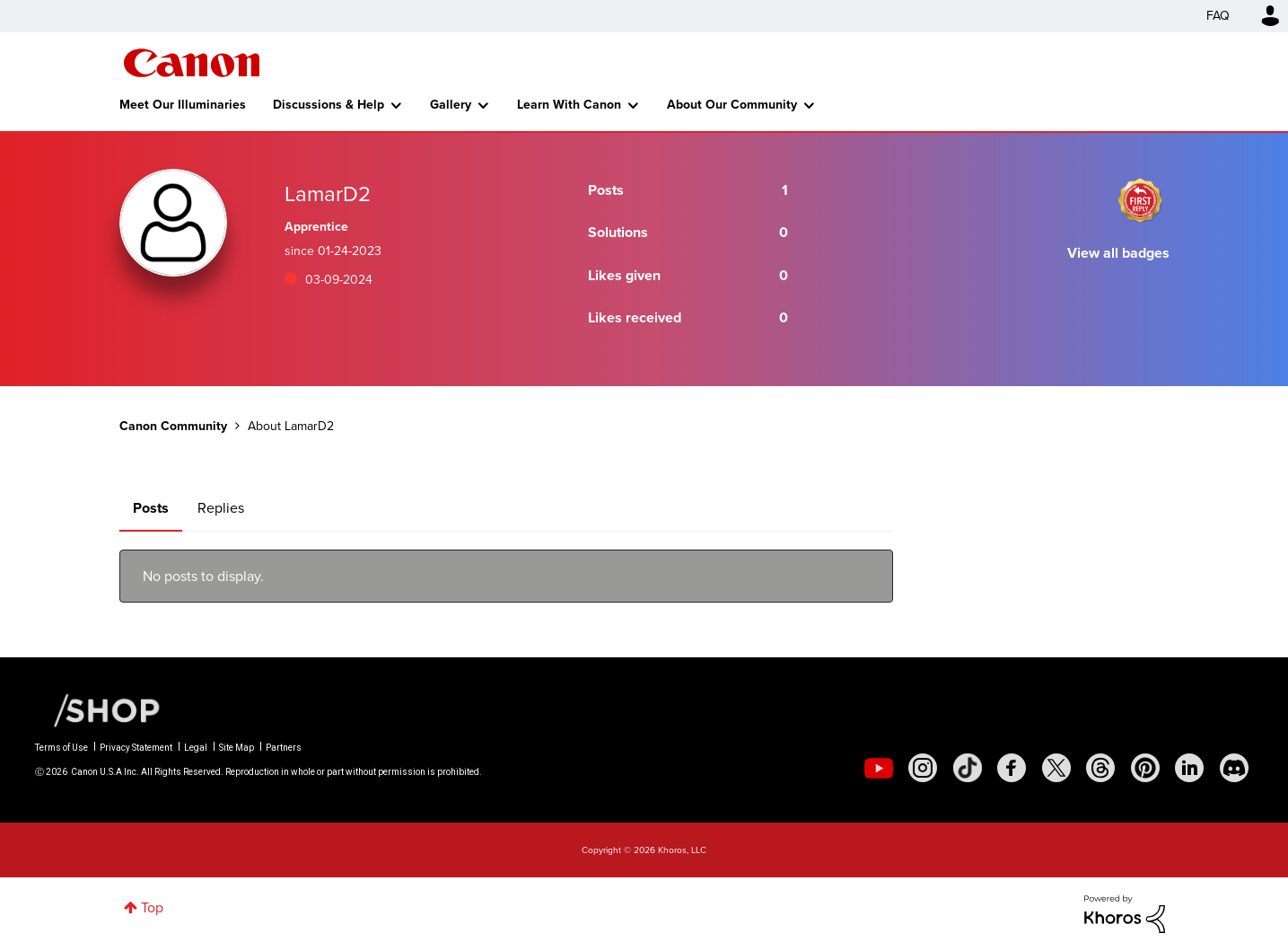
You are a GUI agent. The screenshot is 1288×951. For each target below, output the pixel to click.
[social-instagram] (922, 767)
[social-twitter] (1056, 767)
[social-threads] (1100, 767)
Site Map (236, 748)
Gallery (450, 104)
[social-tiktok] (967, 767)
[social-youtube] (878, 767)
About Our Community (732, 104)
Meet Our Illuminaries (182, 104)
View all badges (1118, 252)
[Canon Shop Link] (98, 709)
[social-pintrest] (1145, 767)
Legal (195, 748)
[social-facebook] (1011, 767)
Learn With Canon (569, 104)
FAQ (1218, 15)
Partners (284, 748)
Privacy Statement (136, 748)
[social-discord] (1234, 767)
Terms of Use (61, 748)
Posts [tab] (151, 508)
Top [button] (152, 907)
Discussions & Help (328, 104)
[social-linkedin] (1189, 767)
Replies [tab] (220, 508)
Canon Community (191, 63)
